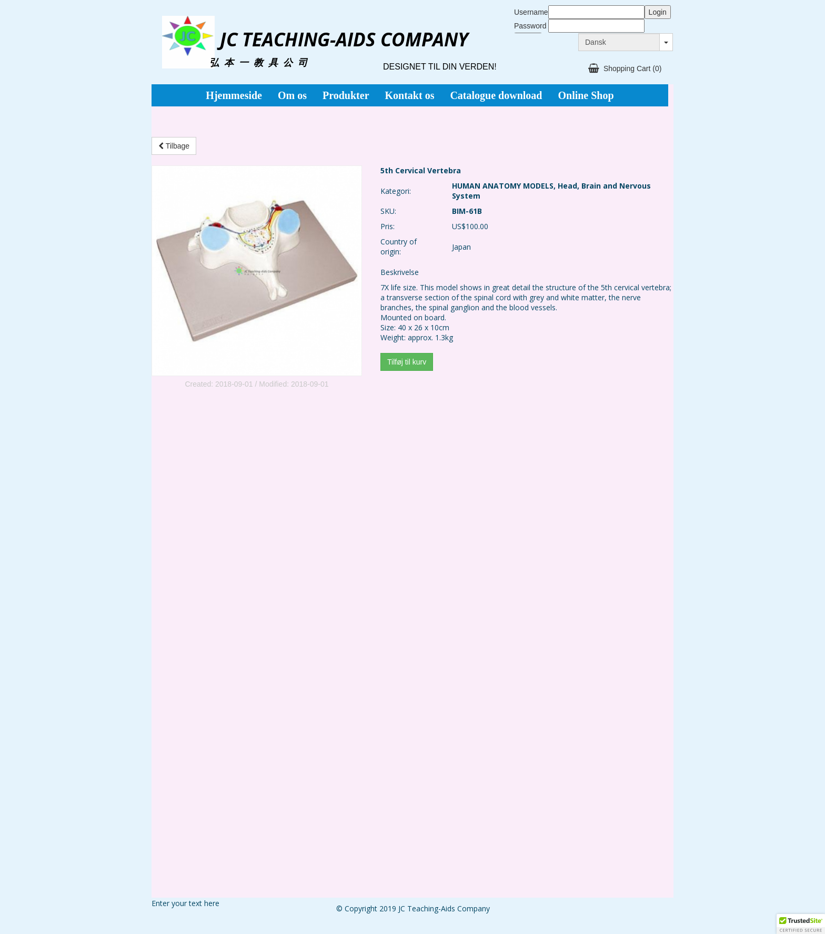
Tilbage (173, 146)
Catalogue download (496, 95)
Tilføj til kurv (406, 362)
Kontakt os (410, 95)
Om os (292, 95)
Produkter (346, 95)
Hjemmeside (234, 95)
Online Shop (585, 95)
